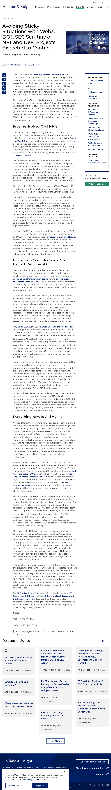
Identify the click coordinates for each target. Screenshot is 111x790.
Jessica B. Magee (95, 92)
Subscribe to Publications (92, 762)
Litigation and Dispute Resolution (96, 128)
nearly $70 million (24, 155)
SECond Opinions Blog (28, 593)
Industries (68, 7)
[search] (108, 7)
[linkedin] (90, 785)
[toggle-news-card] (103, 641)
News (99, 7)
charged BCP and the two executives (57, 327)
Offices (96, 3)
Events (90, 7)
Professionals (53, 7)
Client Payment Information (89, 768)
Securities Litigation (96, 149)
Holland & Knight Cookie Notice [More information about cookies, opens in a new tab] (32, 783)
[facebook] (103, 785)
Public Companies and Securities (96, 144)
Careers (105, 3)
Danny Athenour (32, 65)
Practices (39, 7)
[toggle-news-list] (107, 641)
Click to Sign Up (97, 184)
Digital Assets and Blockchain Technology (95, 121)
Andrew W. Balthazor (11, 65)
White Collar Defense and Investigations (94, 136)
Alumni (99, 774)
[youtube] (107, 785)
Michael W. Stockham (92, 97)
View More (55, 741)
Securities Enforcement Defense (93, 112)
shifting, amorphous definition (49, 75)
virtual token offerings (24, 279)
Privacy (81, 785)
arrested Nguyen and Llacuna (61, 237)
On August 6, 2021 (21, 327)
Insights (80, 7)
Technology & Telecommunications (97, 161)
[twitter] (94, 785)
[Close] (64, 775)
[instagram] (99, 785)
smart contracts (43, 279)
